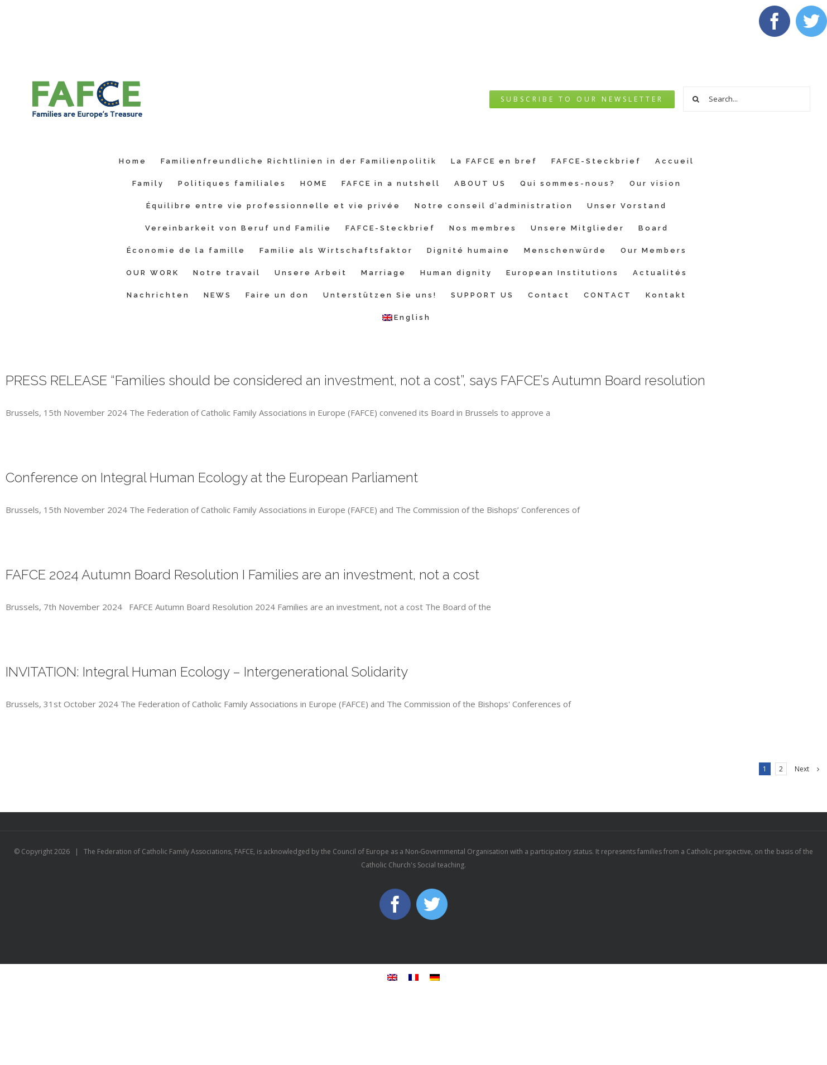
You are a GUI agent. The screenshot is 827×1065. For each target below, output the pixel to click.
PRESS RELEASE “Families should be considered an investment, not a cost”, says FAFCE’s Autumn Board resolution (355, 380)
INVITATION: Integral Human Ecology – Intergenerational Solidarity (207, 672)
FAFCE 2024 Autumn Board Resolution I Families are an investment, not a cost (242, 575)
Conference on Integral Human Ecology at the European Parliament (212, 477)
